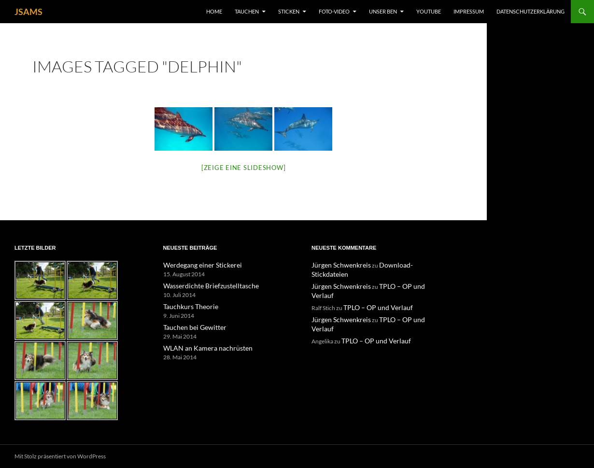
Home (214, 11)
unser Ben (383, 11)
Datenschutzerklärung (530, 11)
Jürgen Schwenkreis (336, 265)
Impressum (468, 11)
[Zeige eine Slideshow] (243, 167)
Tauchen (247, 11)
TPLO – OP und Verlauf (399, 276)
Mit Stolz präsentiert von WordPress (60, 456)
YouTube (428, 11)
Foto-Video (334, 11)
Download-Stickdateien (399, 265)
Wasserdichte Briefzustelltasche (203, 285)
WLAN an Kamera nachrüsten (200, 346)
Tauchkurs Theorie (187, 305)
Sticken (288, 11)
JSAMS (28, 11)
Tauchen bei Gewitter (190, 325)
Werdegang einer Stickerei (196, 265)
